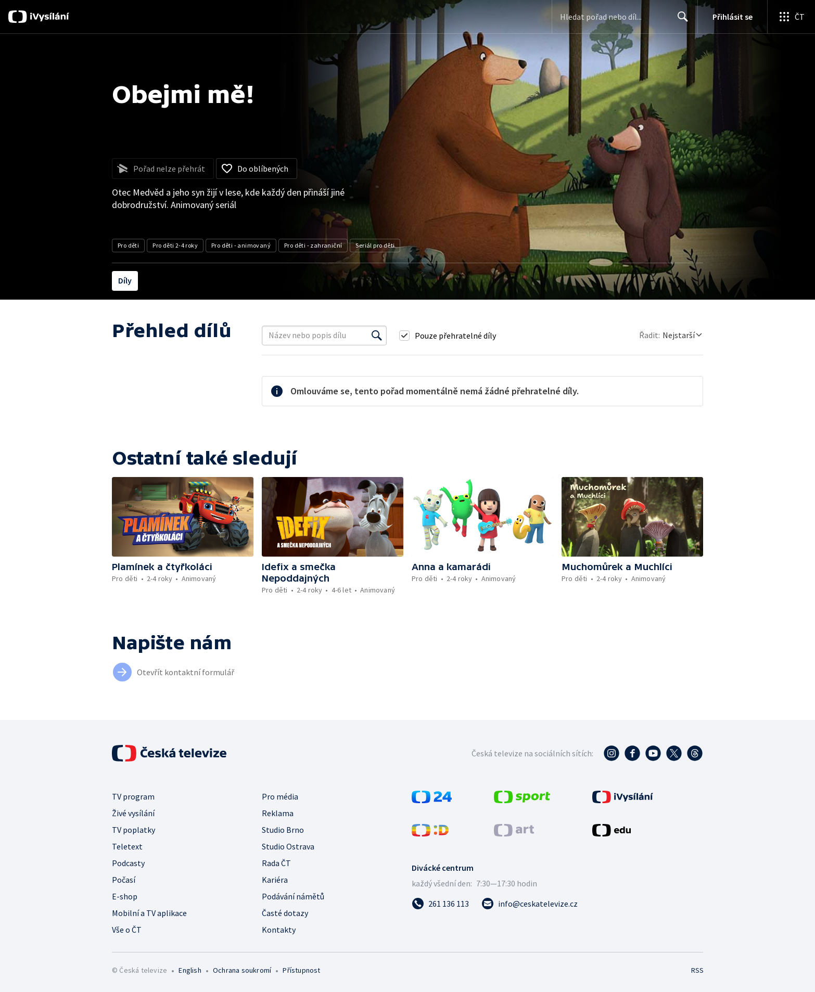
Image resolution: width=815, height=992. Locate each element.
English (190, 970)
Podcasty (128, 863)
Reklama (278, 813)
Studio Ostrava (288, 846)
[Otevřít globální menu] (791, 16)
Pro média (280, 796)
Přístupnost (301, 970)
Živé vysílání (133, 813)
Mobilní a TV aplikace (149, 913)
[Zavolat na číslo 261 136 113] (440, 903)
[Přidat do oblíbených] (256, 168)
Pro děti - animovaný (241, 245)
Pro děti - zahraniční (313, 245)
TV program (133, 796)
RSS (697, 970)
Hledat (680, 20)
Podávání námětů (293, 896)
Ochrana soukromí (242, 970)
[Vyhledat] (377, 335)
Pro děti (128, 245)
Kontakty (279, 929)
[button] (182, 517)
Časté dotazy (285, 913)
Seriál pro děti (374, 245)
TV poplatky (133, 829)
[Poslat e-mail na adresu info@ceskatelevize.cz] (529, 903)
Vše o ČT (127, 929)
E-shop (124, 896)
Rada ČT (276, 863)
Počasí (123, 879)
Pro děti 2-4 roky (175, 245)
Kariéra (275, 879)
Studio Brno (283, 829)
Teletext (127, 846)
